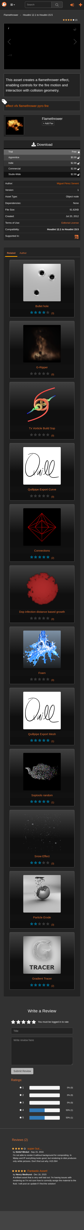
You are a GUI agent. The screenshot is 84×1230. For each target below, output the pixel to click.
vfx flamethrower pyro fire (31, 106)
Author (23, 253)
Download (42, 145)
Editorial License (70, 223)
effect (9, 106)
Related (11, 253)
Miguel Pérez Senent (68, 183)
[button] (13, 5)
